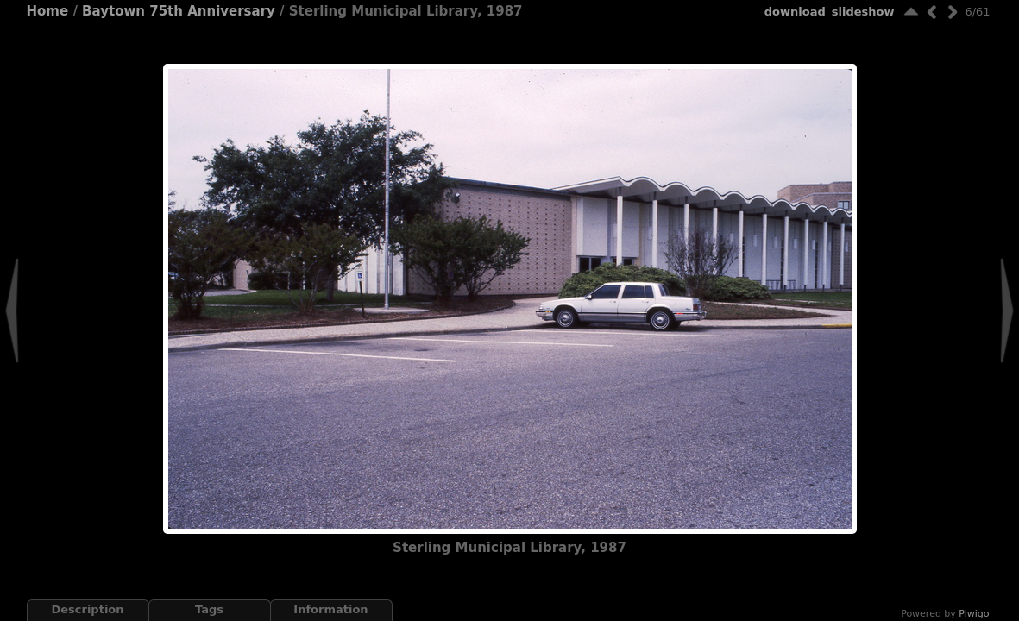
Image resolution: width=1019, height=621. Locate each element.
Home (48, 11)
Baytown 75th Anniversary (178, 11)
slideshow (863, 11)
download (795, 11)
